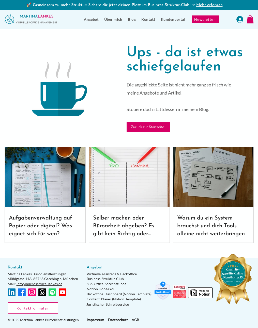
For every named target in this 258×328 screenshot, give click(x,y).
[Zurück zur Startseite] (148, 127)
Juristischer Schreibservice (107, 304)
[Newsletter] (205, 19)
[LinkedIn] (12, 292)
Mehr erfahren (209, 5)
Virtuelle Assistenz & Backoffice (112, 274)
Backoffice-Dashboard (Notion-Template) (119, 294)
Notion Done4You (101, 289)
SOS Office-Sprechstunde (106, 284)
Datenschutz (118, 320)
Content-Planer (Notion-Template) (114, 299)
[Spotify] (52, 292)
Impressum (95, 320)
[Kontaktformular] (33, 308)
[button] (91, 19)
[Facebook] (22, 292)
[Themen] (42, 292)
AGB (135, 320)
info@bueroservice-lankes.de (39, 284)
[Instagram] (32, 292)
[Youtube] (62, 292)
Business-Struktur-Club (105, 279)
